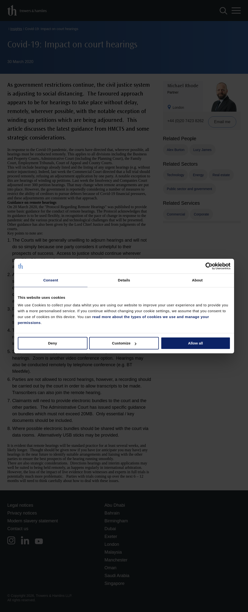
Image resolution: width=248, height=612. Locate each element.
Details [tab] (124, 280)
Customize (124, 343)
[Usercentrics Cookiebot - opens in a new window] (209, 266)
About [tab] (197, 280)
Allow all (195, 343)
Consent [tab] (50, 280)
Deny (52, 343)
